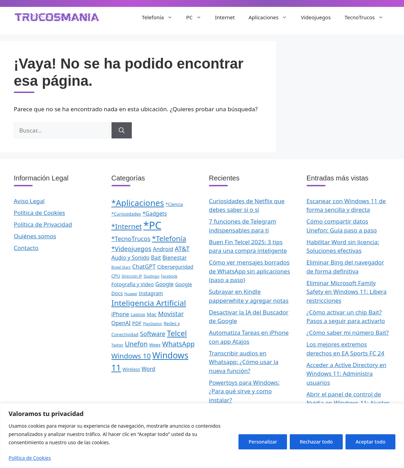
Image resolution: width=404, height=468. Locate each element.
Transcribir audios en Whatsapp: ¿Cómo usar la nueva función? (243, 362)
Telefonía (160, 17)
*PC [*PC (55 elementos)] (152, 225)
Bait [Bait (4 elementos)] (156, 257)
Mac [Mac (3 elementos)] (152, 314)
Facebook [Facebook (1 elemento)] (169, 276)
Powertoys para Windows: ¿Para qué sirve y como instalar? (244, 391)
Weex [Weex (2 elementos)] (154, 345)
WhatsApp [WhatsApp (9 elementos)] (178, 344)
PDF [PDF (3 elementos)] (136, 323)
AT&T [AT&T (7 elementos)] (182, 248)
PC (197, 17)
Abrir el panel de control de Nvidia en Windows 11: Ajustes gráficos (348, 403)
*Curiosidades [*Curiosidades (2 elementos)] (126, 214)
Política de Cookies (30, 458)
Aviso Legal (29, 201)
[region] (202, 435)
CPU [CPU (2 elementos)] (115, 276)
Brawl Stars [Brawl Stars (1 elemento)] (121, 267)
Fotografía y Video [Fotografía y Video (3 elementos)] (132, 284)
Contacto (26, 248)
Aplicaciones (271, 17)
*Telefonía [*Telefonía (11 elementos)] (169, 238)
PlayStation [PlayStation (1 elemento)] (152, 323)
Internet (225, 17)
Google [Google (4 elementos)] (164, 284)
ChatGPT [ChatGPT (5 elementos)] (144, 266)
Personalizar (262, 441)
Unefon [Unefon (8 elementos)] (136, 344)
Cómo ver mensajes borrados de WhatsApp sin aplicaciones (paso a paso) (249, 271)
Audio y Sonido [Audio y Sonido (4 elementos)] (130, 257)
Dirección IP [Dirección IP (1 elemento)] (131, 276)
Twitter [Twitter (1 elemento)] (117, 345)
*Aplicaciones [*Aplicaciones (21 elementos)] (137, 202)
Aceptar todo (370, 441)
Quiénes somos (35, 236)
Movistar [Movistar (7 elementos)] (171, 313)
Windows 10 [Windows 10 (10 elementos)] (131, 356)
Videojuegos (316, 17)
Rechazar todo (316, 441)
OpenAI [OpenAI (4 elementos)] (121, 323)
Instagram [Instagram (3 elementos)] (151, 293)
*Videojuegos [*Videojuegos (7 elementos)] (131, 248)
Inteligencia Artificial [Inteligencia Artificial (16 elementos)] (148, 303)
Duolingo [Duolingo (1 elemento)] (151, 276)
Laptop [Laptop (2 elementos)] (138, 314)
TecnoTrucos (367, 17)
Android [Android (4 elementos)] (163, 249)
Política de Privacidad (43, 224)
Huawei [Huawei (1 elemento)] (130, 293)
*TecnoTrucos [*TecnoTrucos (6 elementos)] (131, 239)
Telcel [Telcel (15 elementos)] (177, 333)
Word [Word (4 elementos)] (148, 369)
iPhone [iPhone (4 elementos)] (120, 314)
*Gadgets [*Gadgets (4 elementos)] (154, 213)
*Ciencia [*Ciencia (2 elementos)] (174, 204)
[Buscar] (121, 130)
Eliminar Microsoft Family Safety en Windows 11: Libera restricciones (347, 291)
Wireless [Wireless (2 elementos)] (131, 369)
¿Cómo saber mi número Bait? (348, 332)
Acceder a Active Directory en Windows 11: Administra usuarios (346, 373)
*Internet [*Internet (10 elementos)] (126, 226)
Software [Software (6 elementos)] (153, 334)
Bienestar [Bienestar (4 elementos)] (174, 257)
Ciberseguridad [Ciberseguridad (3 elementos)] (175, 266)
